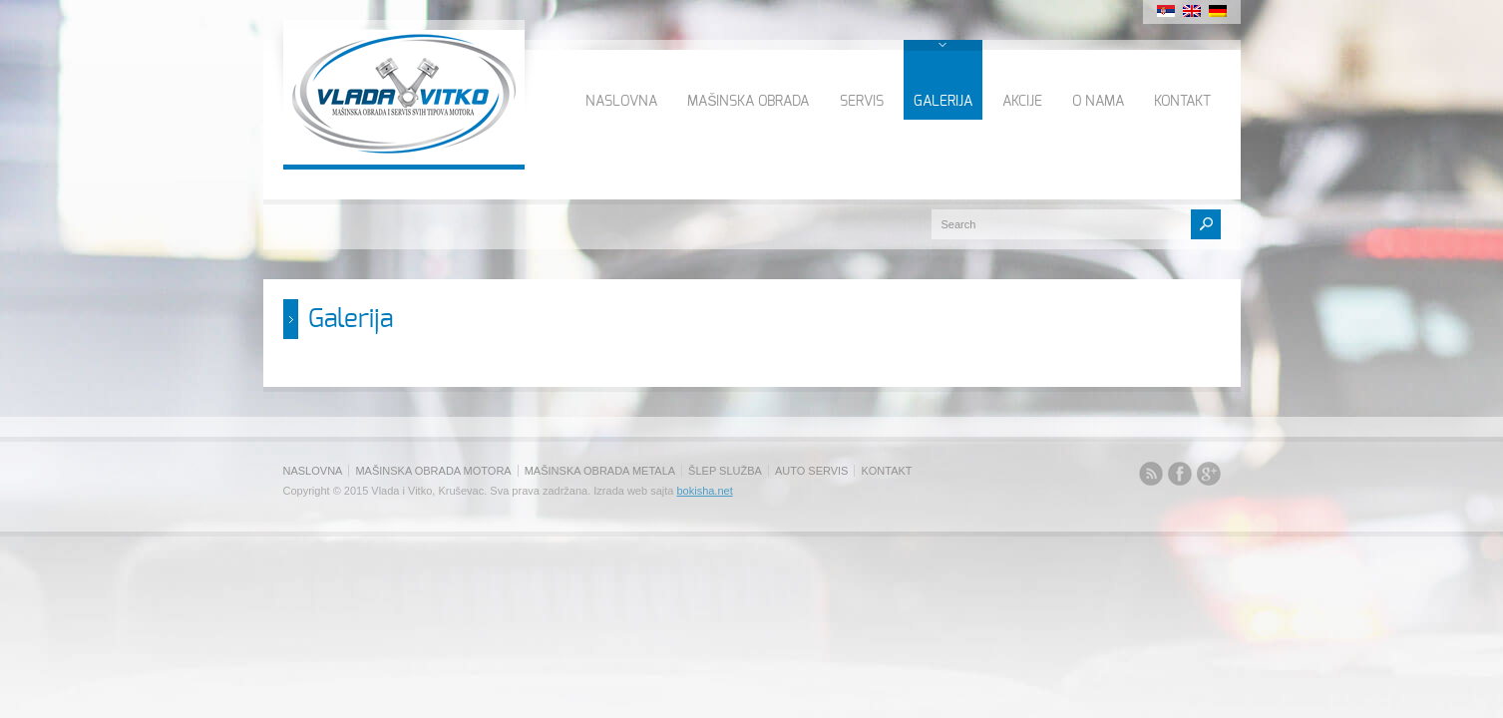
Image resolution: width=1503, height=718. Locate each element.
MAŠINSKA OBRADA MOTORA (433, 471)
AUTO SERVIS (812, 471)
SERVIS (862, 102)
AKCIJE (1022, 102)
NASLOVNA (621, 102)
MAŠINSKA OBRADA (748, 102)
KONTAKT (1182, 102)
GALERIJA (943, 102)
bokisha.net (704, 491)
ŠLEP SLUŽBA (725, 471)
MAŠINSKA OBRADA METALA (600, 471)
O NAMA (1098, 102)
